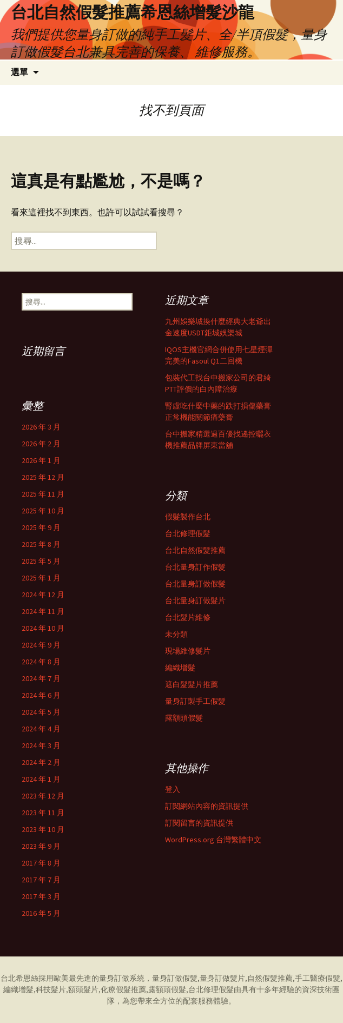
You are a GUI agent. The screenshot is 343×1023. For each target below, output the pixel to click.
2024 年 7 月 (41, 678)
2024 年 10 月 (43, 628)
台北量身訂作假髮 (195, 567)
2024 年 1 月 (41, 779)
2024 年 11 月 (43, 611)
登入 (172, 789)
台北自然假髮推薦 (195, 550)
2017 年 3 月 (41, 896)
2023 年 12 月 (43, 796)
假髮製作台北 (187, 517)
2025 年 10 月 (43, 511)
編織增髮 (180, 667)
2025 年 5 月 (41, 561)
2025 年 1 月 (41, 578)
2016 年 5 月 (41, 913)
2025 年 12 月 (43, 477)
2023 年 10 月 (43, 829)
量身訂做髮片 (222, 978)
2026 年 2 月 (41, 443)
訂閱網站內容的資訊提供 (206, 806)
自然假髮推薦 (270, 978)
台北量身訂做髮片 (195, 600)
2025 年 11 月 (43, 494)
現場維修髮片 (187, 651)
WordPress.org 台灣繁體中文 (213, 839)
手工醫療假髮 (317, 978)
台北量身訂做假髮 (195, 584)
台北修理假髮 (187, 533)
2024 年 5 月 (41, 712)
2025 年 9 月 (41, 527)
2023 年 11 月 (43, 812)
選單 (19, 72)
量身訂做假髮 (174, 978)
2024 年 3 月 (41, 745)
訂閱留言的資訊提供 (199, 823)
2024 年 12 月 (43, 594)
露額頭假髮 (184, 718)
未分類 (176, 634)
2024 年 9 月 (41, 645)
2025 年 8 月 (41, 544)
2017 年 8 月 (41, 863)
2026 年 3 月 (41, 427)
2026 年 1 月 (41, 460)
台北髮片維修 (187, 617)
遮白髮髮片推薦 (191, 684)
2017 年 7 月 (41, 880)
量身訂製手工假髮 (195, 701)
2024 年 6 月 (41, 695)
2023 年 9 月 (41, 846)
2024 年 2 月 (41, 762)
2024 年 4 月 (41, 729)
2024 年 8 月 (41, 661)
